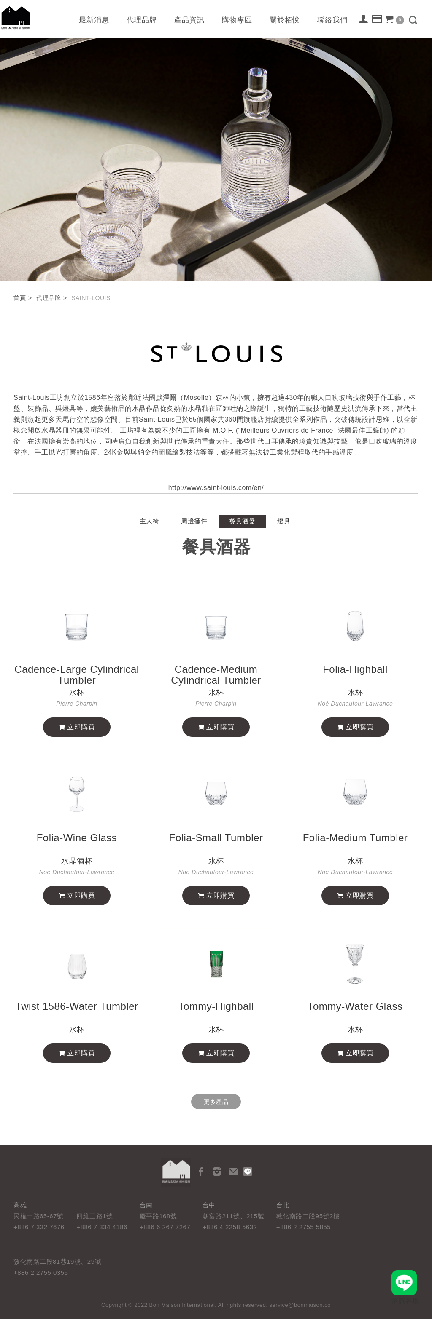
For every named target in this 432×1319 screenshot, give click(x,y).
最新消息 (94, 20)
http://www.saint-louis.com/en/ (216, 502)
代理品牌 (142, 20)
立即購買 (77, 751)
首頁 (20, 297)
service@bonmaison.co (300, 1305)
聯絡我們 (332, 20)
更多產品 (216, 1101)
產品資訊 (189, 20)
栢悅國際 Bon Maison (15, 18)
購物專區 (237, 20)
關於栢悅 (285, 20)
